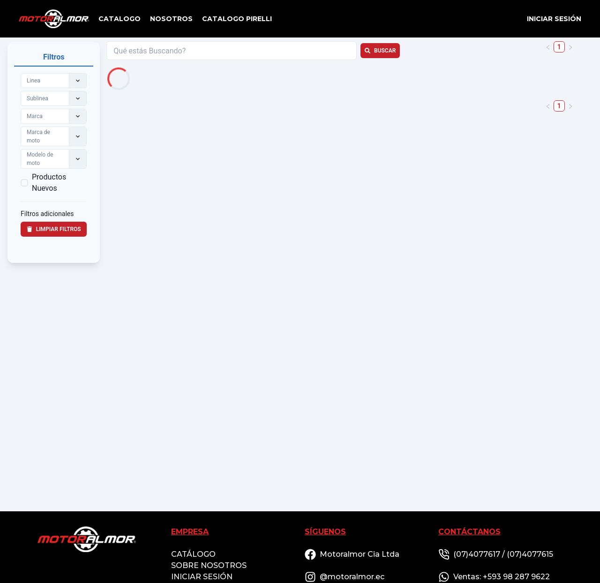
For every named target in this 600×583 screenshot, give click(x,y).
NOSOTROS (171, 19)
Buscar (380, 50)
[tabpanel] (53, 161)
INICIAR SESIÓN (201, 576)
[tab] (53, 58)
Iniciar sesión (554, 19)
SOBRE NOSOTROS (209, 565)
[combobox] (27, 80)
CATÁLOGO (193, 554)
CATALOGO (119, 19)
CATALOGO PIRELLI (237, 19)
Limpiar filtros (54, 229)
